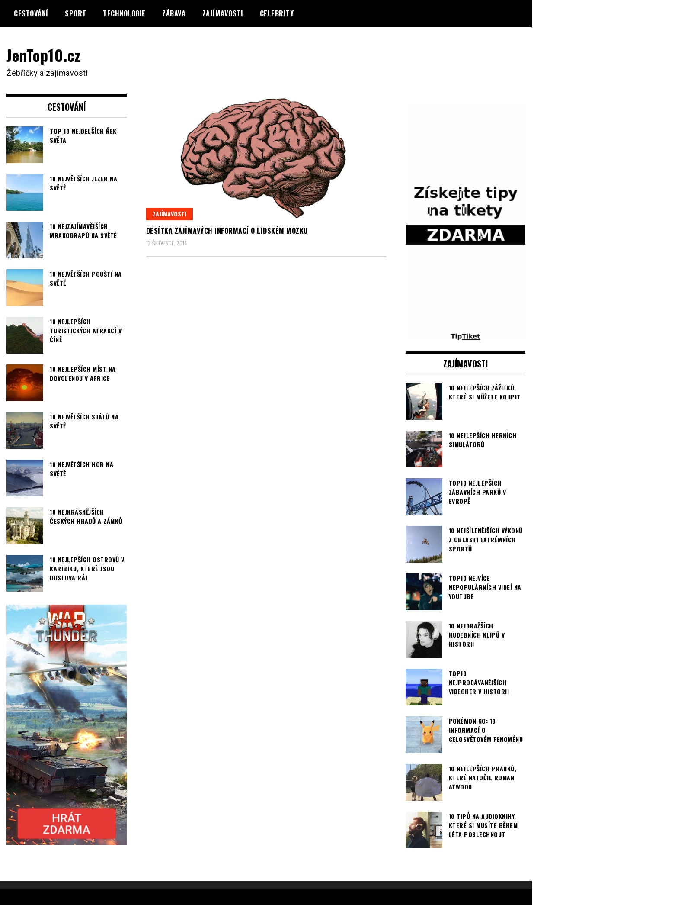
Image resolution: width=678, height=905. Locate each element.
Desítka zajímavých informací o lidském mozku (227, 230)
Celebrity (277, 13)
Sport (75, 13)
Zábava (173, 13)
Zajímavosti (222, 13)
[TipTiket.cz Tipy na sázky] (466, 335)
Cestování (31, 13)
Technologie (124, 13)
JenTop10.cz (43, 54)
